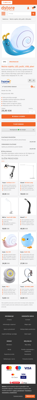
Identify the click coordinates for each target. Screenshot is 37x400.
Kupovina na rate (9, 354)
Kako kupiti (27, 334)
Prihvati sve (30, 396)
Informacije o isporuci (9, 324)
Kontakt (27, 320)
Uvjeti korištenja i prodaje (9, 334)
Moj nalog (28, 345)
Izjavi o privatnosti (18, 390)
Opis (4, 62)
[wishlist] (30, 80)
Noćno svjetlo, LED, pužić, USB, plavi (20, 19)
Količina (31, 109)
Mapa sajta (28, 324)
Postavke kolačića (18, 396)
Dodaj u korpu (18, 116)
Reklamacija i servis (9, 359)
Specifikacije (13, 62)
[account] (28, 9)
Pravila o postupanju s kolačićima (27, 350)
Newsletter (27, 354)
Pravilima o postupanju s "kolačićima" (16, 391)
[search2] (33, 14)
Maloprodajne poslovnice (27, 329)
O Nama (9, 320)
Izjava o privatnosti (9, 329)
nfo (33, 87)
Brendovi (9, 345)
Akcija (9, 349)
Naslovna (5, 19)
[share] (34, 80)
